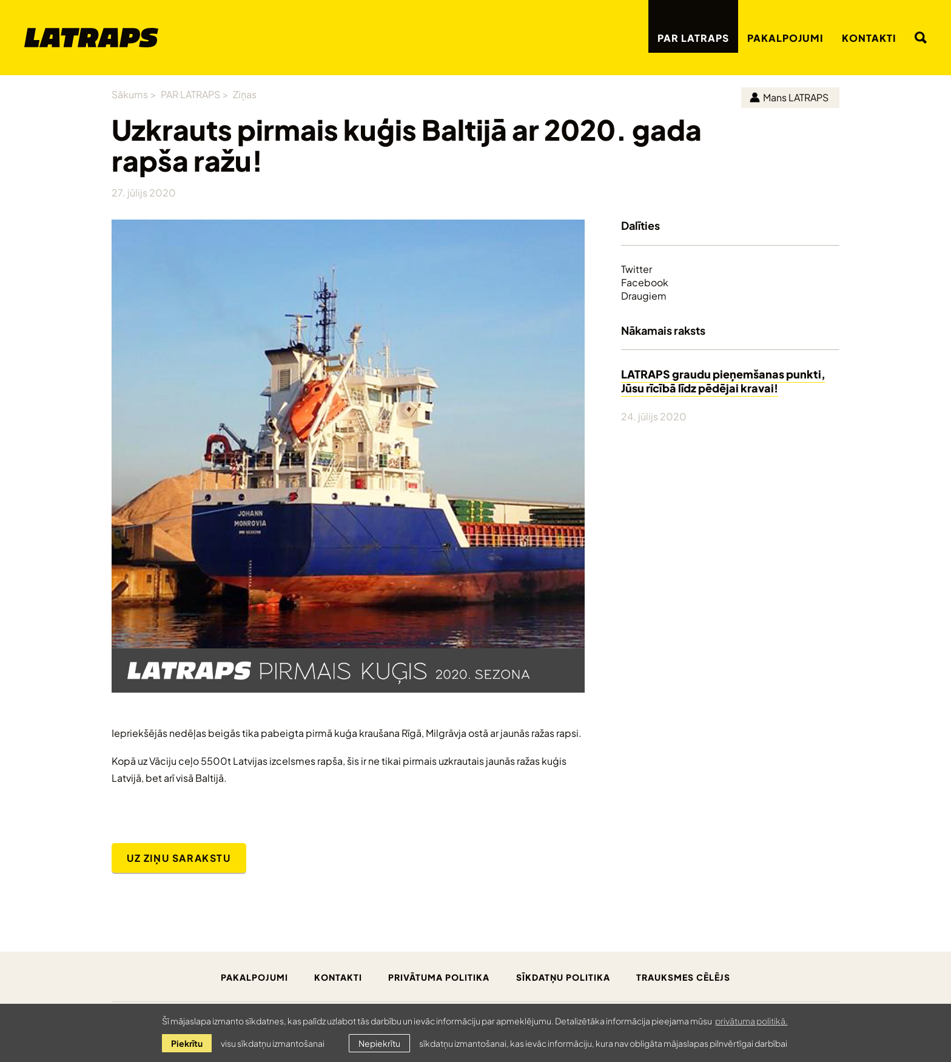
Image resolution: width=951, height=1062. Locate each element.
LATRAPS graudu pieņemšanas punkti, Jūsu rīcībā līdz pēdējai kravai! (723, 380)
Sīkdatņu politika (563, 977)
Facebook (644, 282)
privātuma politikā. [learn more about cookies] (751, 1020)
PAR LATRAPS (693, 37)
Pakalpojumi (785, 37)
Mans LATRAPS (789, 97)
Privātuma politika (438, 977)
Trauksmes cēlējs (683, 977)
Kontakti (869, 37)
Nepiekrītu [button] (379, 1043)
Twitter (636, 268)
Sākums (130, 94)
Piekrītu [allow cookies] (187, 1043)
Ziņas (245, 94)
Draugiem (644, 295)
